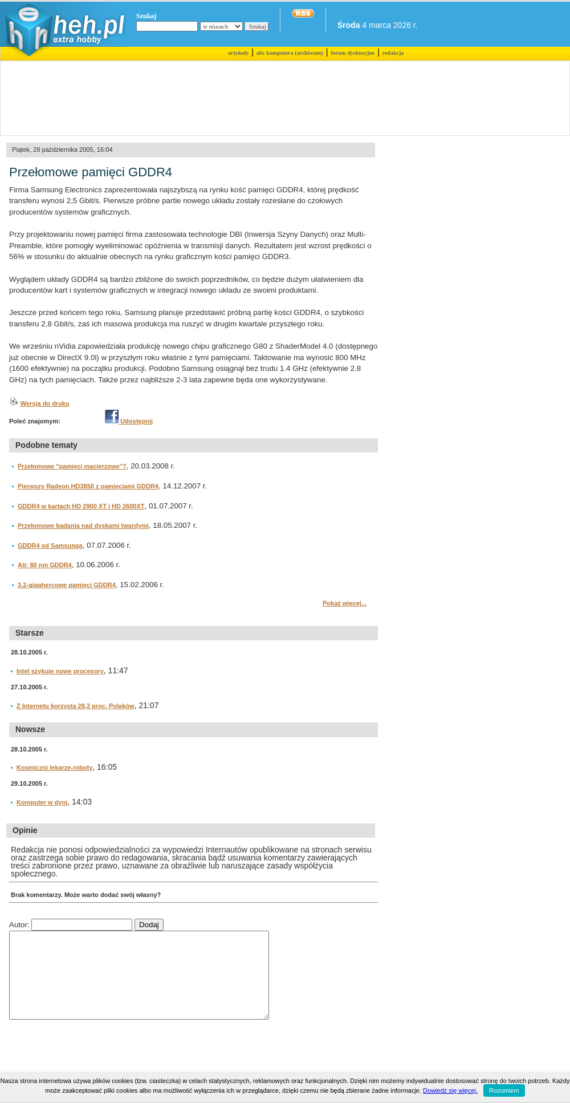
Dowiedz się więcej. (450, 1090)
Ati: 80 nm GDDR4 (45, 564)
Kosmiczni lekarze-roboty (54, 767)
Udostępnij (129, 421)
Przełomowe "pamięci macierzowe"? (72, 466)
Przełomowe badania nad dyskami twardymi (83, 525)
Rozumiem (504, 1090)
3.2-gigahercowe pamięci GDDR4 (67, 584)
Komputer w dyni (42, 802)
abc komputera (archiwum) (289, 53)
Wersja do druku (45, 403)
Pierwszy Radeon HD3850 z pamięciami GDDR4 (88, 486)
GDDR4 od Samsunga (50, 545)
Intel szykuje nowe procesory (60, 671)
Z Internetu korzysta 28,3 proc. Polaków (76, 705)
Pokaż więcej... (345, 603)
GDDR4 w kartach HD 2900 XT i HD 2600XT (81, 506)
